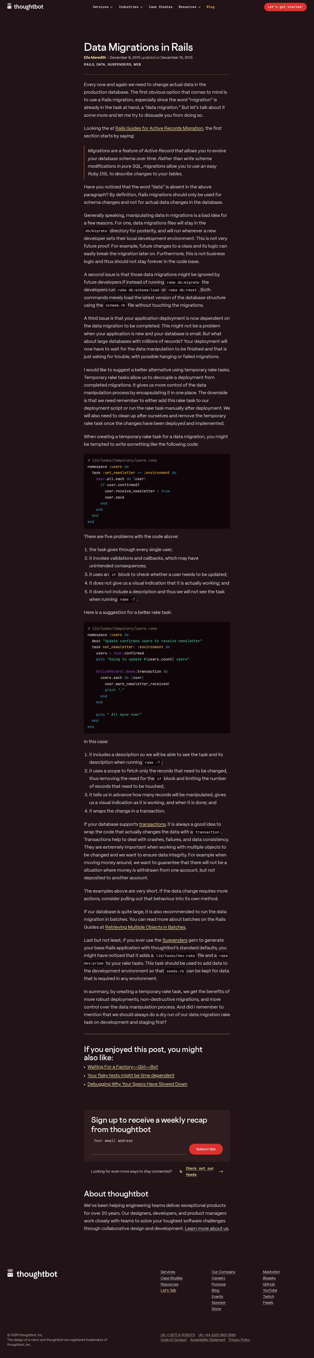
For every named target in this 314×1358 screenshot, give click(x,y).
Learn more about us (206, 1229)
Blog (210, 7)
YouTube (270, 1290)
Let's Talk (168, 1290)
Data (101, 64)
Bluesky (269, 1278)
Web (137, 64)
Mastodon (271, 1272)
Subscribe (206, 1149)
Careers (218, 1278)
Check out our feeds (197, 1171)
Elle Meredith (95, 58)
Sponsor (219, 1303)
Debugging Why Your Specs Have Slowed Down (137, 1084)
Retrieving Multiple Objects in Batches (145, 927)
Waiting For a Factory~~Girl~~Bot (123, 1067)
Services (103, 7)
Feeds (268, 1303)
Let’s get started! (285, 7)
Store (216, 1309)
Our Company (223, 1272)
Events (217, 1297)
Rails (89, 64)
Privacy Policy (239, 1340)
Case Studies (161, 7)
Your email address (113, 1140)
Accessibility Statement (207, 1340)
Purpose (219, 1284)
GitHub (269, 1284)
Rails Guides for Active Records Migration (159, 128)
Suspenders (119, 64)
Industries (131, 7)
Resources (189, 7)
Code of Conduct (174, 1340)
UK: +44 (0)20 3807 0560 (217, 1335)
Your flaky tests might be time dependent (131, 1076)
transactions (152, 824)
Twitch (268, 1297)
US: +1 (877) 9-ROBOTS (178, 1335)
